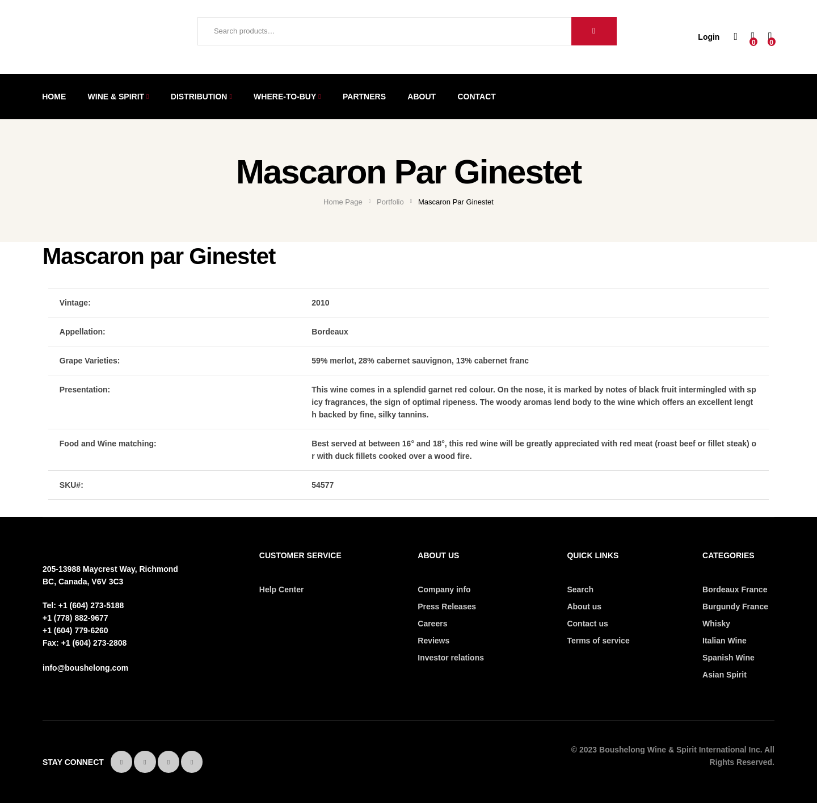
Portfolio (390, 202)
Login (708, 36)
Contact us (587, 623)
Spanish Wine (728, 657)
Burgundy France (735, 606)
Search (594, 31)
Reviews (433, 640)
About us (584, 606)
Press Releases (447, 606)
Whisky (716, 623)
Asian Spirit (724, 674)
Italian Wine (724, 640)
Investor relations (451, 657)
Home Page (343, 202)
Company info (444, 589)
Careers (432, 623)
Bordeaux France (734, 589)
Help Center (281, 589)
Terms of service (598, 640)
